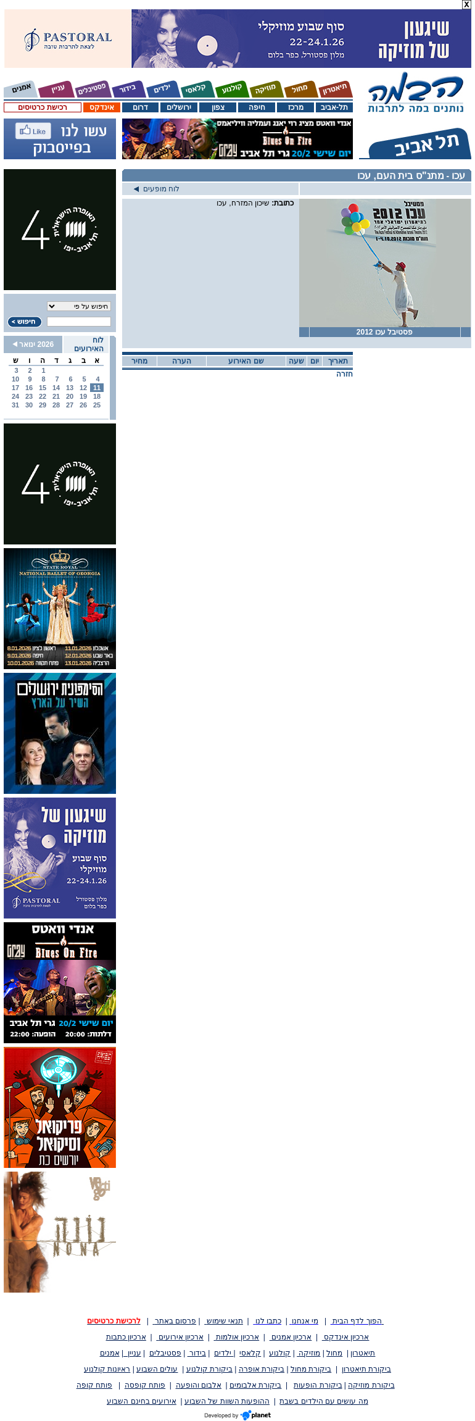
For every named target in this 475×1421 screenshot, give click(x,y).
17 (15, 387)
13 (69, 387)
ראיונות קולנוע (107, 1369)
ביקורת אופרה (261, 1369)
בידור (197, 1353)
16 (29, 387)
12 (83, 387)
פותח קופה (94, 1385)
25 (97, 405)
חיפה (257, 107)
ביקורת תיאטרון (366, 1369)
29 (42, 405)
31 (15, 405)
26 (83, 405)
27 (69, 405)
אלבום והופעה (198, 1385)
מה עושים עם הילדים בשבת (323, 1401)
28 (56, 405)
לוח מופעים (157, 189)
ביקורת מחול (311, 1369)
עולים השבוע (157, 1369)
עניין (132, 1353)
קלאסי (250, 1353)
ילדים (223, 1353)
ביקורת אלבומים (255, 1385)
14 (56, 387)
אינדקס (101, 107)
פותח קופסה (145, 1385)
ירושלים (179, 107)
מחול (334, 1353)
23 (29, 396)
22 (42, 396)
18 (97, 396)
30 (29, 405)
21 (56, 396)
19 (83, 396)
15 (42, 387)
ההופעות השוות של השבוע (227, 1401)
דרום (140, 107)
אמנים (110, 1353)
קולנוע (280, 1353)
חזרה (344, 374)
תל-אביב (334, 107)
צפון (218, 107)
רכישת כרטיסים (42, 107)
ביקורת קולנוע (209, 1369)
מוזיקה (308, 1353)
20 (69, 396)
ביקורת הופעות (318, 1385)
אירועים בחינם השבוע (141, 1401)
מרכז (296, 107)
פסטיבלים (165, 1353)
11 (97, 387)
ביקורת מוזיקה (371, 1385)
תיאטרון (362, 1353)
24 (15, 396)
